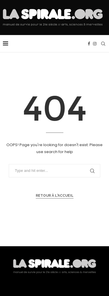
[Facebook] (89, 43)
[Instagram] (95, 43)
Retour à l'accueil (55, 196)
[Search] (103, 43)
